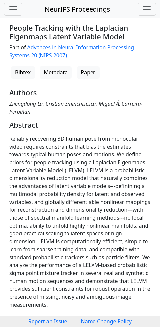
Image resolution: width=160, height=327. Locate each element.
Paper (88, 72)
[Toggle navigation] (13, 9)
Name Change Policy (106, 321)
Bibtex (23, 72)
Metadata (55, 72)
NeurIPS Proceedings (77, 9)
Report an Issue (47, 321)
